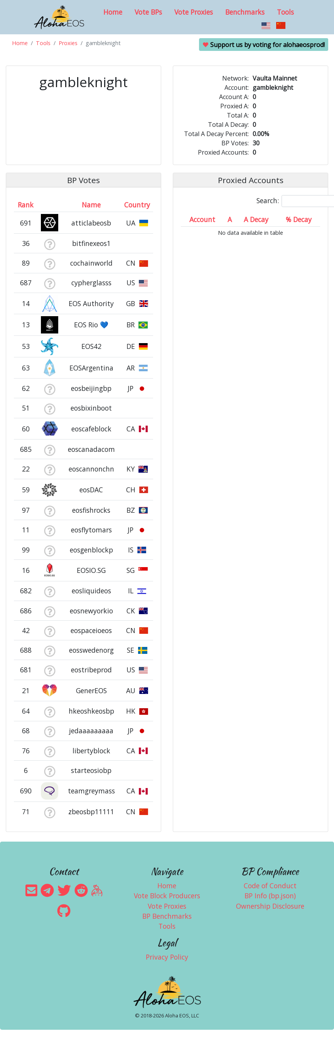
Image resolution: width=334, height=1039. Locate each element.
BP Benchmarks (167, 916)
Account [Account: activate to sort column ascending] (202, 219)
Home (112, 12)
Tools (285, 12)
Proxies (68, 43)
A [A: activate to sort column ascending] (230, 219)
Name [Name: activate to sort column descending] (91, 204)
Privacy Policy (167, 957)
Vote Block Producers (167, 895)
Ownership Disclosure (270, 906)
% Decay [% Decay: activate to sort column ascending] (299, 219)
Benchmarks (245, 12)
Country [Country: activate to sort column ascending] (137, 204)
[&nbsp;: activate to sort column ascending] (49, 205)
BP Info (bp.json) (270, 895)
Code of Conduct (270, 885)
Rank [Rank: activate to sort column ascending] (26, 204)
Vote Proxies (193, 12)
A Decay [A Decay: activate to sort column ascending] (256, 219)
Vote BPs (148, 12)
